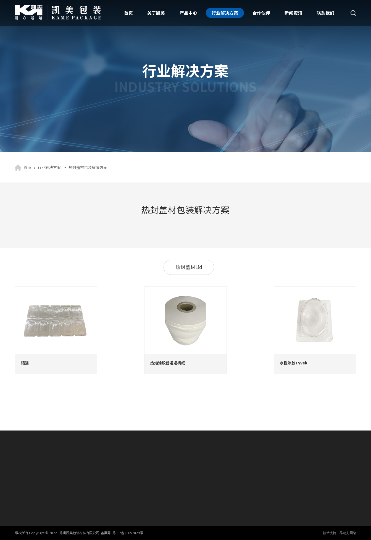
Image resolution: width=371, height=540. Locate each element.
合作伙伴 (261, 13)
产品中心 (188, 13)
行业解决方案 (225, 13)
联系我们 (325, 13)
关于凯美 (156, 13)
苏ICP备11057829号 (127, 532)
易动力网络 (348, 532)
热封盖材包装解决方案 (88, 167)
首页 (128, 13)
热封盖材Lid (188, 267)
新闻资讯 (293, 13)
